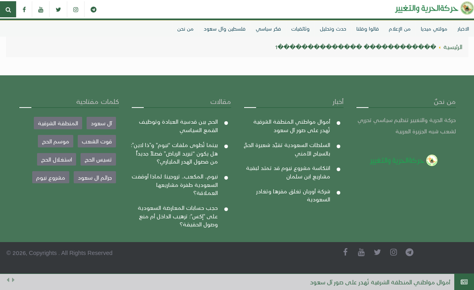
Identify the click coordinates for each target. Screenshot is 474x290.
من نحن (185, 28)
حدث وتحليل (333, 28)
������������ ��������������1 (355, 46)
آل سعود (101, 122)
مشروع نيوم (50, 177)
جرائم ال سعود (95, 177)
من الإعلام (400, 28)
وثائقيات (300, 28)
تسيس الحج (98, 159)
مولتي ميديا (434, 28)
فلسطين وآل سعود (225, 28)
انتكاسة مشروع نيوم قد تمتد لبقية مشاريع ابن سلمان (288, 172)
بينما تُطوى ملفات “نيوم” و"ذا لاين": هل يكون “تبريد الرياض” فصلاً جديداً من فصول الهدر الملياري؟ (174, 153)
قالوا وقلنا (367, 28)
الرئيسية (452, 46)
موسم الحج (55, 141)
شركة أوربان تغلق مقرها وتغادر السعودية (293, 195)
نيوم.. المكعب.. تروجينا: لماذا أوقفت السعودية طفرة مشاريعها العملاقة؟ (175, 184)
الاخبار (463, 28)
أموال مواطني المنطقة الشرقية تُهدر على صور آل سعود (380, 282)
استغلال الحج (56, 159)
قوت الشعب (97, 141)
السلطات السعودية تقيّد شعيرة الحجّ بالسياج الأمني (287, 149)
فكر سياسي (268, 28)
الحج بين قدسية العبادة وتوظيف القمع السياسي (178, 125)
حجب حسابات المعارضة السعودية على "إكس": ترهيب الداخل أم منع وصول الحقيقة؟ (178, 216)
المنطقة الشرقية (58, 122)
